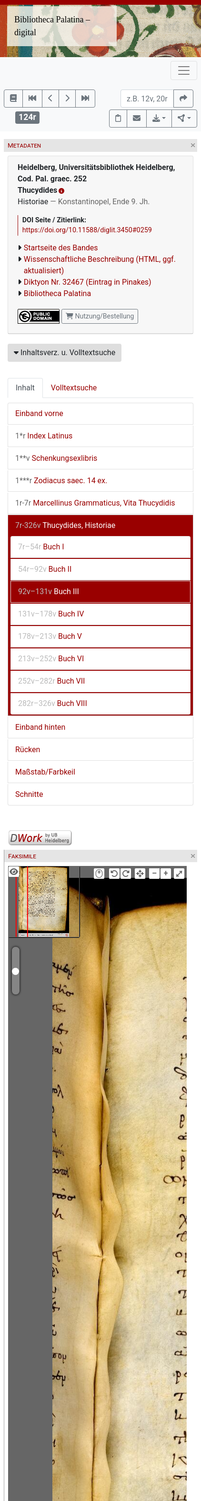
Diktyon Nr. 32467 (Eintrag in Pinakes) (87, 282)
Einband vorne (39, 413)
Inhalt (25, 387)
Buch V (50, 636)
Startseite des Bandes (61, 247)
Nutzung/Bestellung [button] (100, 316)
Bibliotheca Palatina (57, 293)
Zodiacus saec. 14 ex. (61, 480)
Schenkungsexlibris (56, 458)
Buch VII (51, 681)
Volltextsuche (74, 387)
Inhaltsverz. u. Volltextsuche (64, 352)
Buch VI (51, 658)
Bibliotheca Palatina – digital (52, 26)
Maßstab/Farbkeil (45, 771)
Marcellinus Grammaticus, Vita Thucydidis (95, 502)
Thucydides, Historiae (65, 525)
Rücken (27, 749)
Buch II (44, 569)
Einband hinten (40, 727)
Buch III (48, 591)
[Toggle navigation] (184, 70)
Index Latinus (43, 435)
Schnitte (29, 794)
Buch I (41, 546)
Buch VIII (52, 703)
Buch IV (51, 613)
